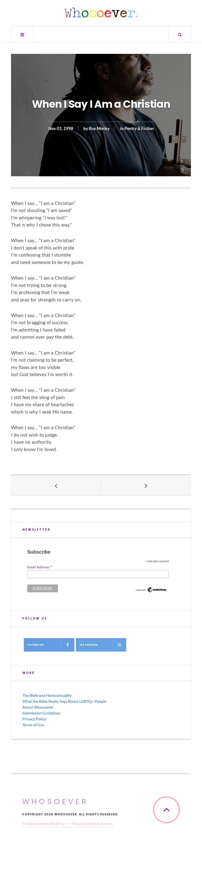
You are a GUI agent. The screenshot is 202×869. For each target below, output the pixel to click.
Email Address (39, 566)
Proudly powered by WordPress (43, 823)
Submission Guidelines (41, 713)
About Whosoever (38, 707)
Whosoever (55, 802)
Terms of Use (33, 724)
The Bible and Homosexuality (47, 695)
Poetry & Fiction (139, 128)
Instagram (103, 645)
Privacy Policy (34, 718)
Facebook (50, 645)
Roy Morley (99, 128)
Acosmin (107, 823)
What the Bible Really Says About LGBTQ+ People (64, 701)
